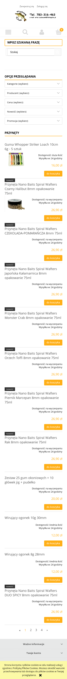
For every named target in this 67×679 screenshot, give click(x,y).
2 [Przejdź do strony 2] (31, 630)
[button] (8, 32)
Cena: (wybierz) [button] (15, 102)
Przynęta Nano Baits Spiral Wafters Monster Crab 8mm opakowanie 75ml (33, 315)
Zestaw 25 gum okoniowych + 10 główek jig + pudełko (29, 480)
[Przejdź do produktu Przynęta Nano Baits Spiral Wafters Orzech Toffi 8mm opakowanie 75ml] (16, 362)
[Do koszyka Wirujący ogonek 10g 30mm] (53, 543)
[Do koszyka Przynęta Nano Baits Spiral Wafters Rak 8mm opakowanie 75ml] (53, 467)
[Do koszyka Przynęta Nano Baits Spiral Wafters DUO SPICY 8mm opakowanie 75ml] (53, 620)
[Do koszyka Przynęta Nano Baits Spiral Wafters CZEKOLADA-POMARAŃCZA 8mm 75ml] (53, 258)
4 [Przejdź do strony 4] (42, 630)
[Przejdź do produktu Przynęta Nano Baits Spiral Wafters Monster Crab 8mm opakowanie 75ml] (16, 322)
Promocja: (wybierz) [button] (17, 120)
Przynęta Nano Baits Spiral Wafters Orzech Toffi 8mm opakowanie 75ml (32, 355)
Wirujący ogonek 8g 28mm (25, 554)
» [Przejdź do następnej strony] (47, 630)
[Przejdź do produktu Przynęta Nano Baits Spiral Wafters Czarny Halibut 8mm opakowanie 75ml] (16, 204)
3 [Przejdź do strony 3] (36, 630)
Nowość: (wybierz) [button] (16, 111)
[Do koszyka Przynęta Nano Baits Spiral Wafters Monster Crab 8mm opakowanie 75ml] (53, 342)
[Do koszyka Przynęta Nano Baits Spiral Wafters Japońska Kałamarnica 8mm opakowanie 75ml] (53, 303)
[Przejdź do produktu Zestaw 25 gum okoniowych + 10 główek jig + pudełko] (16, 487)
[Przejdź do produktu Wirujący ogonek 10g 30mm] (16, 523)
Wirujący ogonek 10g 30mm (25, 518)
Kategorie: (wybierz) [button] (17, 83)
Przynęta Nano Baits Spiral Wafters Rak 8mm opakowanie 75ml (31, 439)
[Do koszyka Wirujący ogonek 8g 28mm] (53, 580)
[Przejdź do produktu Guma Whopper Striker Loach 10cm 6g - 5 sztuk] (16, 158)
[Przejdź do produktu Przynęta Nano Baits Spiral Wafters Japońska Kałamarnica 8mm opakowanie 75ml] (16, 282)
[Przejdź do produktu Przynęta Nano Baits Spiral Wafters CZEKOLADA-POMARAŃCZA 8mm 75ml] (16, 238)
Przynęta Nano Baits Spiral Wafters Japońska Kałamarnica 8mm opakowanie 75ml (31, 273)
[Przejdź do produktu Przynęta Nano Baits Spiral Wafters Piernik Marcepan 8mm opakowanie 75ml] (16, 407)
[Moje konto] (42, 32)
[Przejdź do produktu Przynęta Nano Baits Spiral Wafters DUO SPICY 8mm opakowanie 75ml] (16, 600)
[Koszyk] (58, 32)
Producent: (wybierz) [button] (18, 93)
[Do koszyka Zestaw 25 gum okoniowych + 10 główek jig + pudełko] (53, 507)
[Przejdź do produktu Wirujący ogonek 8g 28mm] (16, 560)
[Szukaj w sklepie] (30, 52)
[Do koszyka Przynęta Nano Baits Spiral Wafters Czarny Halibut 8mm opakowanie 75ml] (53, 218)
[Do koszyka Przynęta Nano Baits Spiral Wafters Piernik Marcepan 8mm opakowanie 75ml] (53, 427)
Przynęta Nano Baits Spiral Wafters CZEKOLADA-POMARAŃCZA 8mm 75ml (33, 231)
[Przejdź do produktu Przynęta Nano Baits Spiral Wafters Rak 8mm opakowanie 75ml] (16, 447)
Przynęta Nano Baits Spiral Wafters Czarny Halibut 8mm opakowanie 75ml (31, 188)
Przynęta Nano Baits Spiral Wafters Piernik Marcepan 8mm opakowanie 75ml (32, 397)
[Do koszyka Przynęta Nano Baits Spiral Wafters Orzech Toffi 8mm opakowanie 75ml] (53, 383)
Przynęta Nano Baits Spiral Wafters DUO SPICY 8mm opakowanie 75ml (31, 592)
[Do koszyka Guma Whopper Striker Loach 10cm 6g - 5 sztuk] (53, 174)
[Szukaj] (25, 32)
